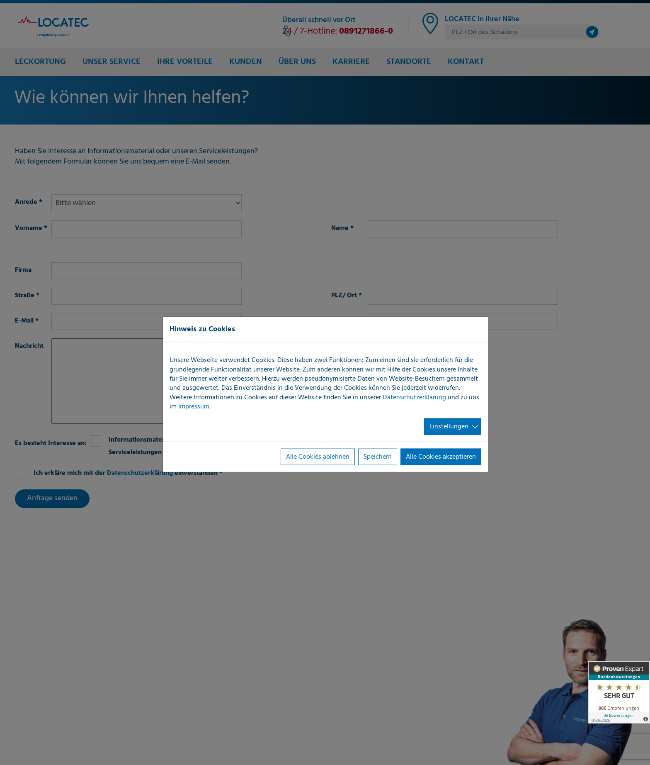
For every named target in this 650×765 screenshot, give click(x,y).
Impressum (193, 406)
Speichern (378, 457)
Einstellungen (448, 426)
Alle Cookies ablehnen (317, 457)
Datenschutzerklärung (414, 397)
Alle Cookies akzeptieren (441, 457)
